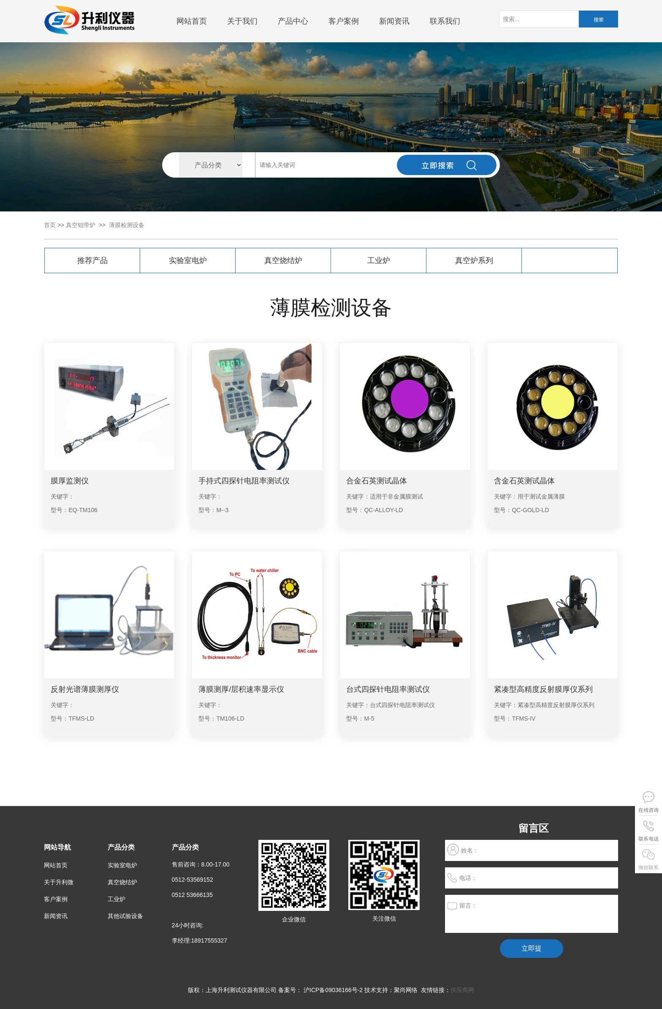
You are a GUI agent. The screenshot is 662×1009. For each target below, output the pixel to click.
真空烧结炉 (283, 260)
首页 (50, 225)
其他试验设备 (125, 916)
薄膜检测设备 (126, 225)
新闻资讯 (394, 21)
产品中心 (293, 21)
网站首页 (191, 21)
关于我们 (242, 21)
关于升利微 (58, 882)
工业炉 (378, 260)
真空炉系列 (474, 260)
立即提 (531, 948)
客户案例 (343, 21)
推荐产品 (92, 260)
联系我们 (445, 21)
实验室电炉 (188, 260)
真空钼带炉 (80, 225)
